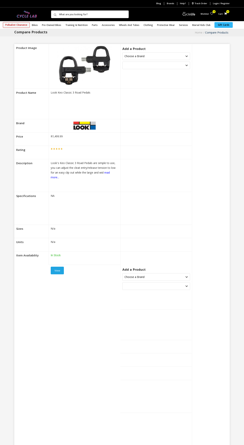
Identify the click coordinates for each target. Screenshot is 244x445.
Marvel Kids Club (201, 25)
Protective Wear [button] (166, 25)
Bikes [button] (35, 25)
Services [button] (183, 25)
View (57, 271)
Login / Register (221, 4)
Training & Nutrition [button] (76, 25)
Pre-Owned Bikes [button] (51, 25)
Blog (158, 4)
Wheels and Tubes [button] (129, 25)
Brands (170, 4)
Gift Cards (223, 25)
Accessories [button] (108, 25)
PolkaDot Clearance (16, 25)
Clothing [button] (148, 25)
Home (198, 32)
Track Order (199, 4)
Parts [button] (95, 25)
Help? (183, 4)
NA (53, 196)
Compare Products (216, 32)
